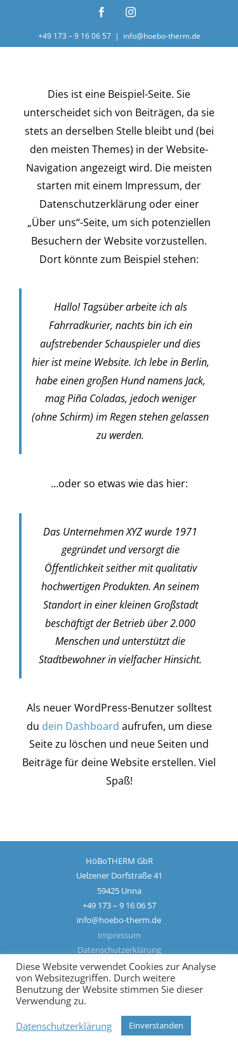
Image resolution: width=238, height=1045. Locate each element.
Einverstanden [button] (156, 1025)
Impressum (119, 935)
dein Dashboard (80, 726)
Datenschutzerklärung (119, 949)
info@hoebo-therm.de (162, 35)
